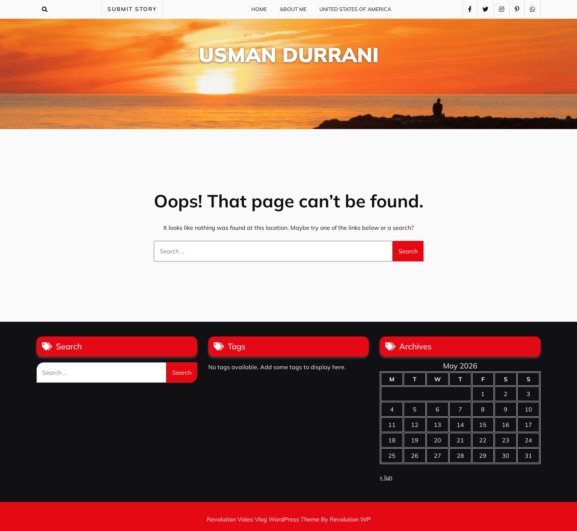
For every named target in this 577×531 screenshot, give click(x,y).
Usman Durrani (289, 54)
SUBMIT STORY (132, 9)
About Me (293, 9)
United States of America (355, 9)
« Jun (386, 477)
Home (259, 9)
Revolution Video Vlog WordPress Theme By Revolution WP (289, 519)
